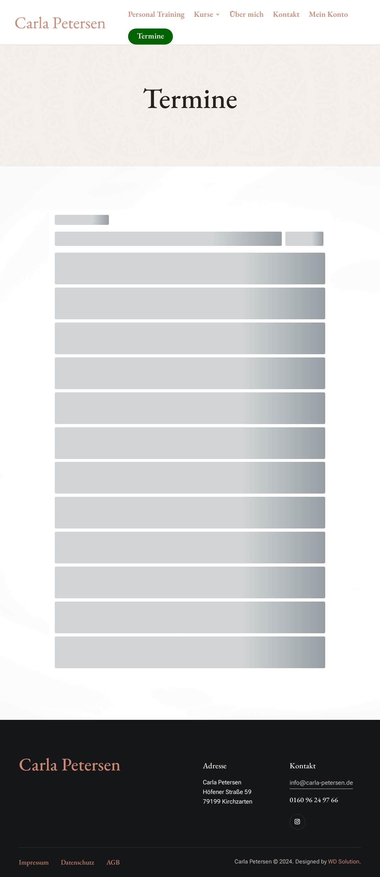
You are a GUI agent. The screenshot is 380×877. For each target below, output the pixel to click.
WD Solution (343, 861)
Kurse (203, 15)
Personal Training (156, 15)
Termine (150, 36)
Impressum (34, 862)
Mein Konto (328, 15)
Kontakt (286, 15)
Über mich (246, 15)
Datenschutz (77, 862)
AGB (113, 862)
